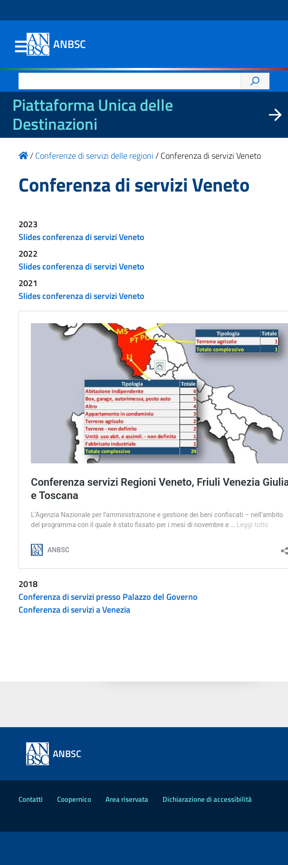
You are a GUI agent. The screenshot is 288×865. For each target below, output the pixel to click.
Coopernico (74, 799)
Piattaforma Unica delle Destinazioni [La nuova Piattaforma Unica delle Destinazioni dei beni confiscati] (92, 114)
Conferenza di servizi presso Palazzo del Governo (108, 596)
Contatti (31, 799)
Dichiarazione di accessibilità (207, 799)
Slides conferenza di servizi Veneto (81, 237)
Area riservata (127, 799)
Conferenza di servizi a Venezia (74, 609)
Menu (20, 47)
